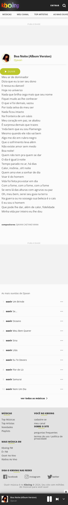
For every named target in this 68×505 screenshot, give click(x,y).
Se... (11, 311)
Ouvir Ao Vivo (9, 455)
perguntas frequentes (45, 432)
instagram (34, 476)
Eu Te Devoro (16, 359)
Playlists (6, 430)
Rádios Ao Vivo (9, 459)
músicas (6, 14)
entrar (54, 5)
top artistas (41, 14)
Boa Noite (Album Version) (23, 497)
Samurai (14, 379)
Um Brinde (15, 301)
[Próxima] (57, 499)
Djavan (18, 60)
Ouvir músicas (10, 5)
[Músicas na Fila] (63, 499)
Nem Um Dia (16, 389)
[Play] (49, 499)
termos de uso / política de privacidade (48, 437)
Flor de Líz (15, 369)
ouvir (11, 71)
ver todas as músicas (33, 398)
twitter (55, 476)
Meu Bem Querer (18, 330)
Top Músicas (8, 419)
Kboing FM (7, 447)
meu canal (23, 14)
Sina (11, 340)
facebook (13, 476)
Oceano (13, 321)
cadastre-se (40, 419)
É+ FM (5, 451)
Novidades (7, 427)
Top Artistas (8, 423)
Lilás (12, 350)
